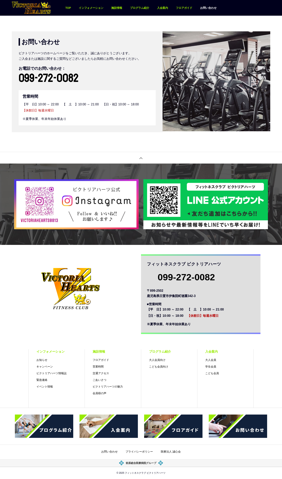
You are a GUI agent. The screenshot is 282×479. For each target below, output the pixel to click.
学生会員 (210, 366)
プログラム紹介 (139, 7)
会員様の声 (99, 393)
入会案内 (162, 7)
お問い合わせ (208, 7)
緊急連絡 (41, 379)
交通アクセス (101, 373)
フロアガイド (184, 7)
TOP (68, 7)
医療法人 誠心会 (171, 451)
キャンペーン (44, 366)
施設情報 (116, 7)
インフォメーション (91, 7)
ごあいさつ (99, 379)
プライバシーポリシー (139, 451)
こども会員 (212, 373)
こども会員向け (158, 366)
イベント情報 (44, 386)
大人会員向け (157, 359)
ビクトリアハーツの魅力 (108, 386)
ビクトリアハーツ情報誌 (51, 373)
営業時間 (98, 366)
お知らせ (41, 359)
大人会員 (210, 359)
